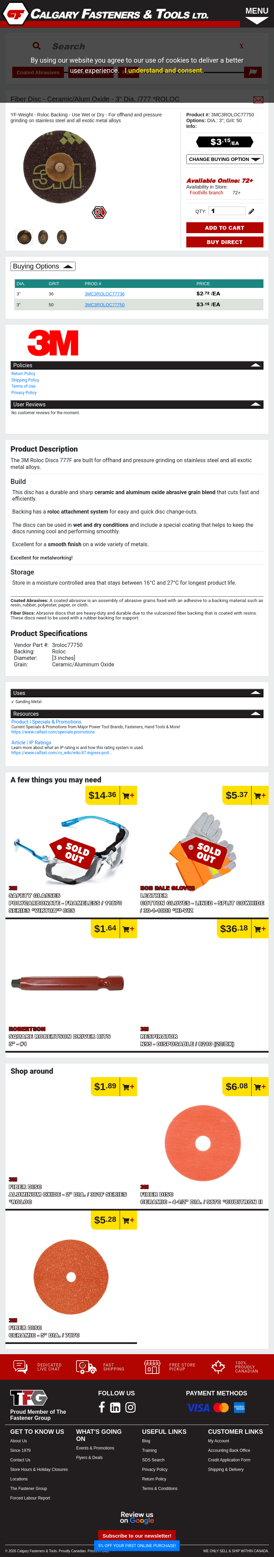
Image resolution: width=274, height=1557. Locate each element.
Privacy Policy (24, 392)
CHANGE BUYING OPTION (224, 159)
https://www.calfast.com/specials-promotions (53, 732)
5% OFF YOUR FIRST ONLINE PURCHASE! (137, 1545)
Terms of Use (24, 386)
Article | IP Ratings (31, 743)
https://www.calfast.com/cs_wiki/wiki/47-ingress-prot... (62, 752)
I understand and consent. (164, 70)
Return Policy (23, 373)
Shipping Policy (25, 380)
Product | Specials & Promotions (47, 722)
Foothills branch (206, 192)
